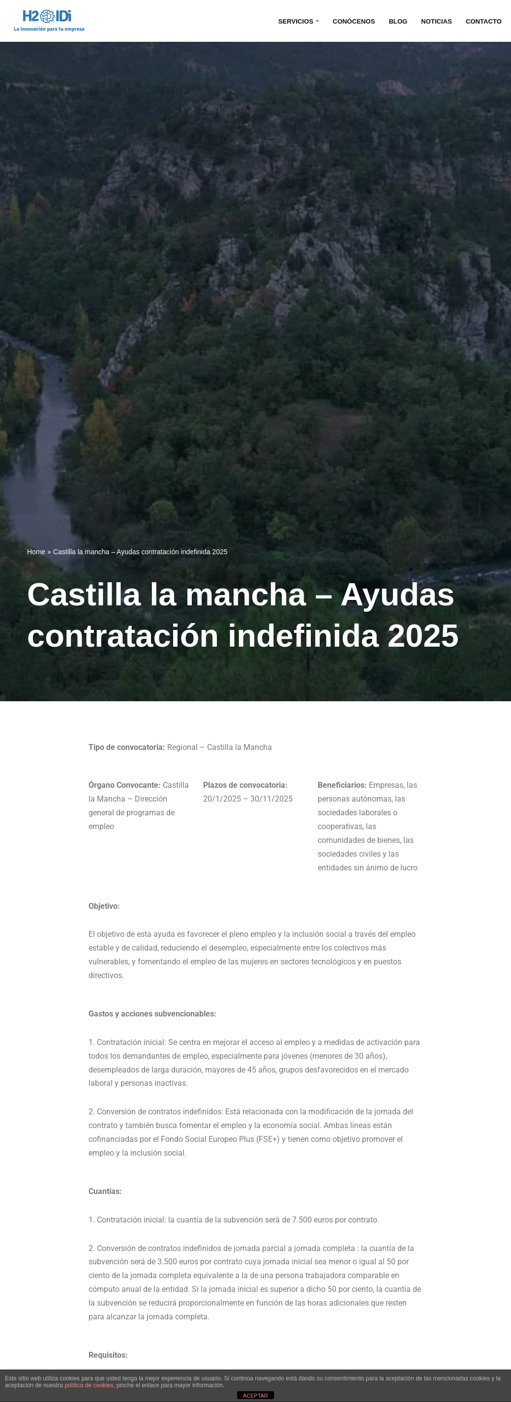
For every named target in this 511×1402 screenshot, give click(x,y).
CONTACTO (483, 21)
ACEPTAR (255, 1396)
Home (36, 552)
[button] (312, 21)
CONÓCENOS (350, 21)
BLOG (395, 21)
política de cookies (88, 1385)
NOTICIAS (435, 21)
